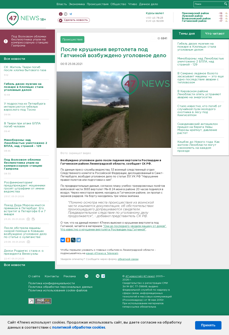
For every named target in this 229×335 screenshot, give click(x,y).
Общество (118, 4)
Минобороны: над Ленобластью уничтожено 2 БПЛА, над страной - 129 (200, 61)
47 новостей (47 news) (140, 276)
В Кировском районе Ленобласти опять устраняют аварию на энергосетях (199, 94)
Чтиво (132, 4)
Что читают (215, 33)
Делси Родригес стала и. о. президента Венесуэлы (26, 255)
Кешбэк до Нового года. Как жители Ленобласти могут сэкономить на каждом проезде (198, 146)
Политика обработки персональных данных (60, 287)
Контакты (52, 276)
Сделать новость (76, 20)
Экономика (77, 4)
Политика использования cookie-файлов (57, 290)
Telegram (103, 276)
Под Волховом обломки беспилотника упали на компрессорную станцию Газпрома (29, 41)
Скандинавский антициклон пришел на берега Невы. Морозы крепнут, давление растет (197, 128)
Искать (225, 3)
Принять (208, 325)
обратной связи (128, 259)
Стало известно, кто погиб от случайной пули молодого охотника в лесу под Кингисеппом (199, 110)
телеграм (70, 14)
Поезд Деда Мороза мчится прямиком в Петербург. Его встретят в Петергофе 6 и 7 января (26, 212)
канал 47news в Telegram (102, 253)
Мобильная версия (61, 14)
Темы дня (187, 33)
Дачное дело (148, 4)
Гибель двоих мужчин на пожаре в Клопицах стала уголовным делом (196, 47)
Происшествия (97, 4)
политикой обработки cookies (78, 327)
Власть (61, 4)
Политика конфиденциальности (51, 283)
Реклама (69, 276)
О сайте (34, 276)
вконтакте (65, 14)
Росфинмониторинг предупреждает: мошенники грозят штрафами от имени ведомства (26, 189)
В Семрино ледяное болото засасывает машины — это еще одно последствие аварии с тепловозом (200, 78)
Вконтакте (86, 276)
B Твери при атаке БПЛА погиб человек (26, 127)
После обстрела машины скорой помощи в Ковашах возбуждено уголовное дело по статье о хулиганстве (26, 235)
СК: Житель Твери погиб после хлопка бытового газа (26, 71)
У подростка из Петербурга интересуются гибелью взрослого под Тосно (26, 109)
